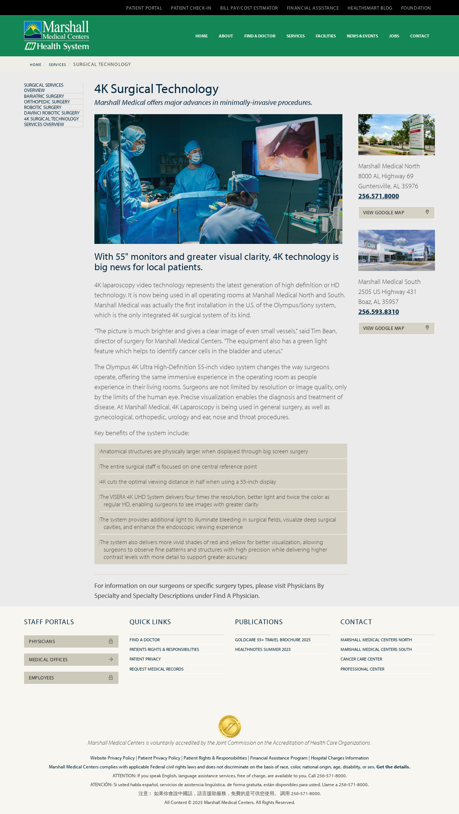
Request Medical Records (157, 669)
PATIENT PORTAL (144, 8)
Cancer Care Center (361, 659)
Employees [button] (71, 678)
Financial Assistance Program (279, 758)
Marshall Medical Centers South (376, 649)
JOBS (394, 36)
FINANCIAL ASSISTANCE (313, 8)
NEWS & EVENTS (362, 36)
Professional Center (362, 669)
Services (57, 64)
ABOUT (226, 36)
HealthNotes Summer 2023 (263, 649)
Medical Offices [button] (71, 659)
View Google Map (396, 212)
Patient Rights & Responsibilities (215, 758)
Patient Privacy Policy (159, 758)
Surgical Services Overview (43, 87)
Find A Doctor (145, 639)
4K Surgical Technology (51, 119)
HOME (201, 36)
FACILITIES (326, 36)
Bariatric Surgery (44, 96)
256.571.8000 (378, 196)
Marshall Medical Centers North (376, 639)
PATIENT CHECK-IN (191, 8)
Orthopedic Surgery (47, 102)
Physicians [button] (71, 641)
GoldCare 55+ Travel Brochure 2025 (273, 639)
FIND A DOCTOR (259, 36)
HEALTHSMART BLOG (370, 8)
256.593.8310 (378, 311)
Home (35, 64)
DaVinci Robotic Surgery (52, 113)
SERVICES (296, 36)
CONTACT (419, 36)
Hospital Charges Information (340, 758)
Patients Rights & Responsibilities (164, 649)
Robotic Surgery (42, 107)
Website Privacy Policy (112, 758)
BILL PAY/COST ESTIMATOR (249, 8)
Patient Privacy (145, 659)
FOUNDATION (416, 8)
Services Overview (44, 124)
